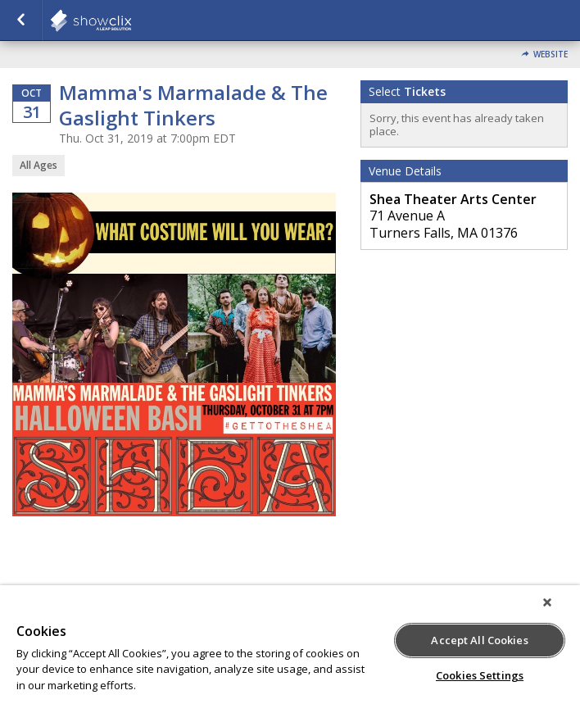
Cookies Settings (479, 675)
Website (550, 54)
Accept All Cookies (479, 640)
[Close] (547, 602)
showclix (131, 20)
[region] (290, 644)
